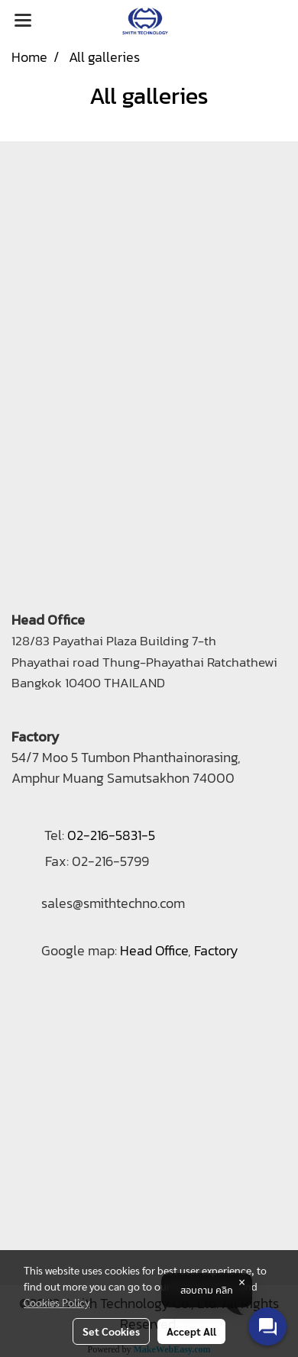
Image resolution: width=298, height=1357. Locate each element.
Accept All (191, 1331)
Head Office (154, 950)
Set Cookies (111, 1331)
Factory (216, 950)
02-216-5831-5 (111, 835)
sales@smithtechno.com (113, 903)
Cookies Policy (56, 1302)
